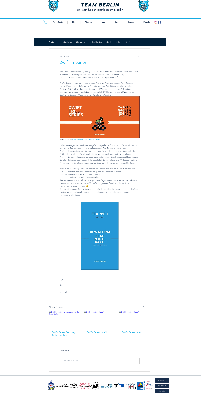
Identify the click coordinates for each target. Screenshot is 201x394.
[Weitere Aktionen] (138, 56)
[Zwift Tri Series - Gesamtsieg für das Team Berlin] (64, 319)
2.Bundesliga (80, 42)
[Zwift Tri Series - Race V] (134, 319)
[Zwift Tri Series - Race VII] (99, 319)
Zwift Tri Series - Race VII (97, 332)
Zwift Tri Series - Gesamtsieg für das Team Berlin (63, 333)
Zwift (128, 42)
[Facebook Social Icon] (159, 22)
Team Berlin (100, 5)
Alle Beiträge (53, 42)
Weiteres (119, 42)
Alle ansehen (146, 307)
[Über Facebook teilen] (61, 292)
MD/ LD (109, 42)
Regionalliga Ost (96, 42)
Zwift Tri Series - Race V (131, 332)
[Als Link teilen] (66, 292)
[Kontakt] (162, 391)
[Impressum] (162, 386)
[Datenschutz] (162, 380)
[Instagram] (155, 22)
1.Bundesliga (67, 42)
